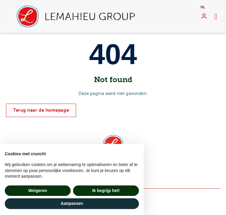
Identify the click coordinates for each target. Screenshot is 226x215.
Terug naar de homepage (41, 110)
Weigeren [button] (37, 190)
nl (203, 7)
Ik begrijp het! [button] (106, 190)
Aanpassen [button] (72, 203)
